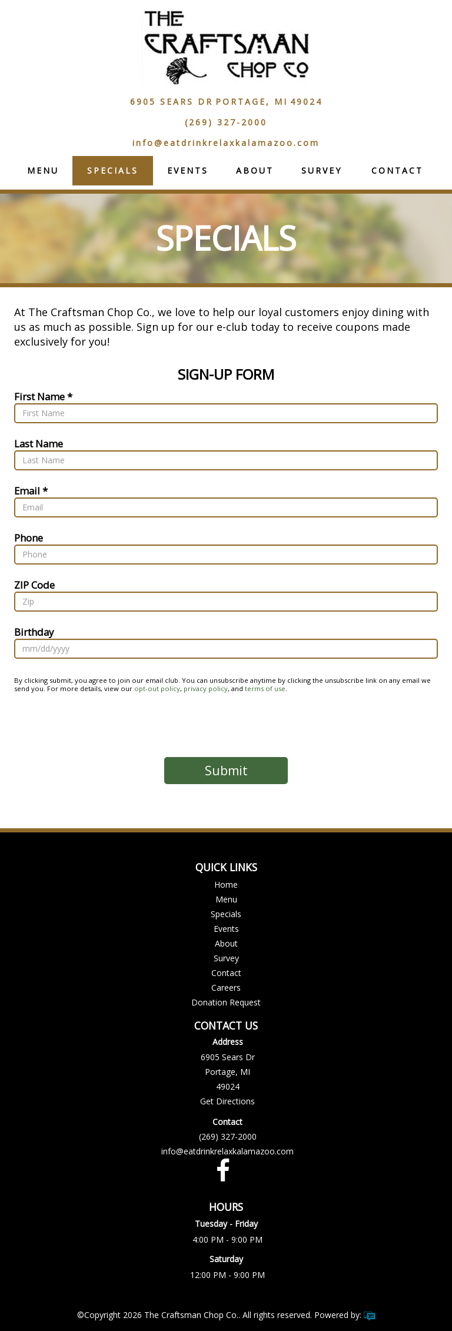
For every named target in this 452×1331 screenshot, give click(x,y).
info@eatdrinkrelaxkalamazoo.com (226, 142)
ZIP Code (34, 584)
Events (187, 170)
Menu (43, 170)
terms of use (265, 688)
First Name (39, 396)
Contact (397, 170)
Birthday (34, 631)
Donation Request (226, 1002)
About (255, 170)
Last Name (38, 443)
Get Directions (227, 1101)
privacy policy (206, 688)
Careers (226, 987)
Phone (28, 537)
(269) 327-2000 (226, 122)
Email (27, 490)
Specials (112, 170)
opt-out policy (157, 688)
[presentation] (226, 725)
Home (226, 884)
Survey (321, 170)
